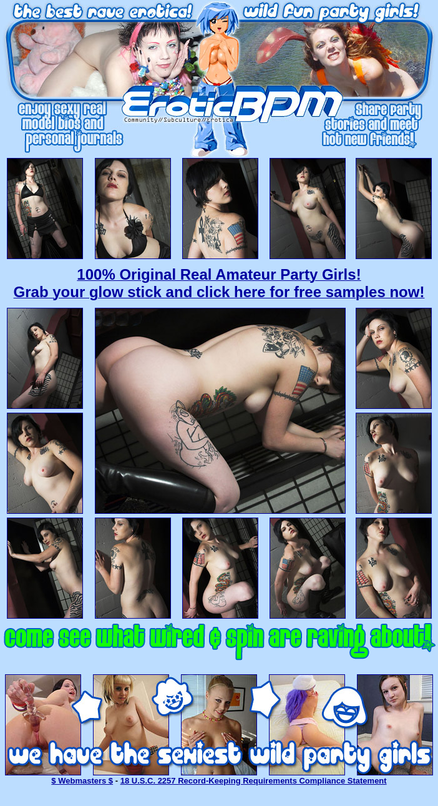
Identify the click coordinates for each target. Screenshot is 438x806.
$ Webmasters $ (82, 780)
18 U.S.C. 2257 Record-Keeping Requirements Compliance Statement (253, 780)
